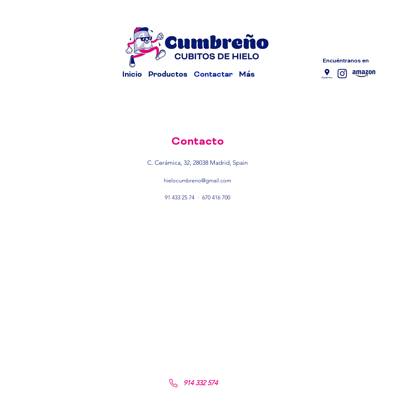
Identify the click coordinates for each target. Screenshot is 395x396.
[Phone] (173, 383)
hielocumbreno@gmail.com (197, 180)
